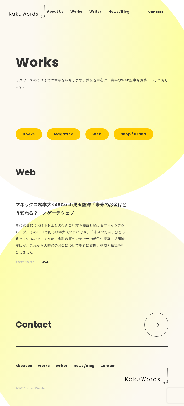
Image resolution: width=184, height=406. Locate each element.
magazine (64, 134)
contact (155, 11)
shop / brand (133, 134)
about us (55, 11)
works (76, 11)
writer (95, 11)
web (96, 134)
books (29, 134)
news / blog (119, 11)
